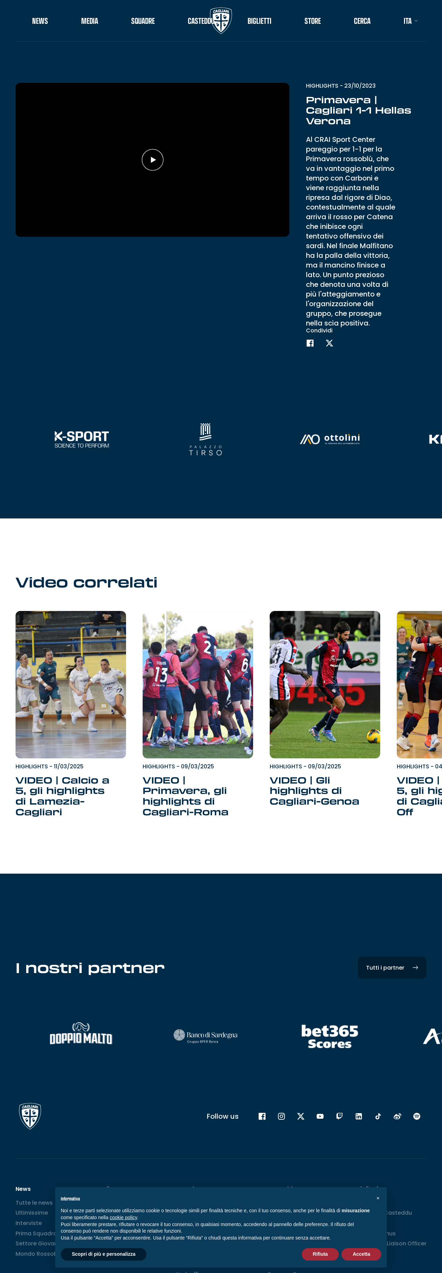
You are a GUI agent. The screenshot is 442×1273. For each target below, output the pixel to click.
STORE (313, 21)
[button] (377, 1198)
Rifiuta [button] (320, 1254)
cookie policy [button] (123, 1217)
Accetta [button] (361, 1254)
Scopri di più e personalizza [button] (103, 1254)
